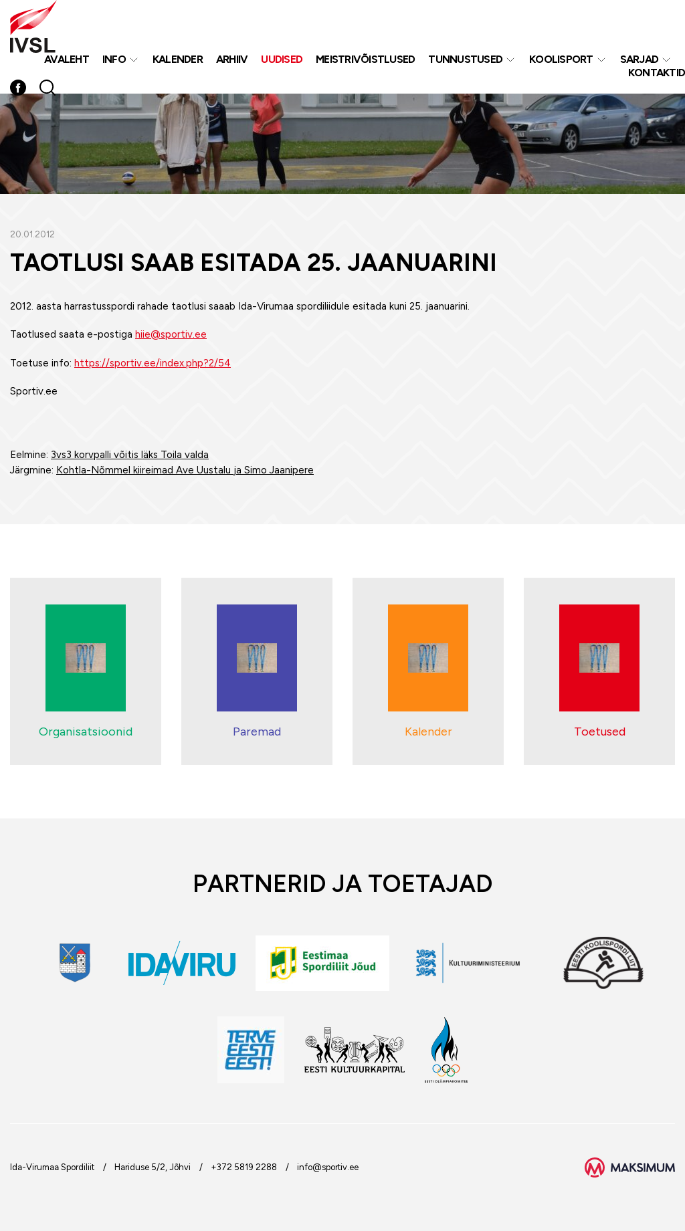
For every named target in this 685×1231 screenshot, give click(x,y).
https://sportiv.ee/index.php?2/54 (152, 363)
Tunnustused (465, 59)
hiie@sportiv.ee (171, 334)
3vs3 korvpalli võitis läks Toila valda (130, 455)
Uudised (281, 59)
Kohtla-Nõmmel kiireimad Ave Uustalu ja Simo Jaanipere (185, 470)
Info (114, 59)
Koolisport (561, 59)
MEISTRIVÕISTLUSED (365, 59)
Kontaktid (656, 72)
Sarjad (639, 59)
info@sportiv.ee (328, 1167)
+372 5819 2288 (244, 1167)
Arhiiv (232, 59)
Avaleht (66, 59)
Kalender (178, 59)
